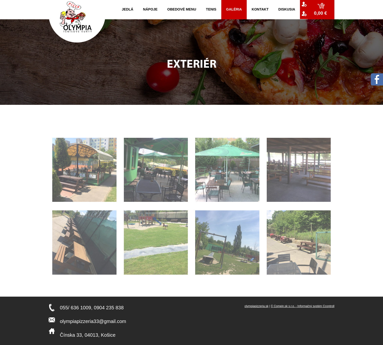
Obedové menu (181, 9)
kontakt (260, 9)
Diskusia (286, 9)
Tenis (211, 9)
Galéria (234, 9)
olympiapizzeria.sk (256, 306)
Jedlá (127, 9)
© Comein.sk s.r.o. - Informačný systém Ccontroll (302, 306)
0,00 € (321, 13)
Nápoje (150, 9)
